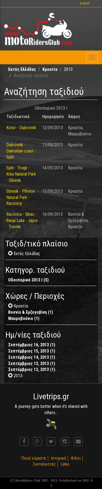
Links (65, 464)
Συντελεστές (44, 464)
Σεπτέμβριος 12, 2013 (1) (31, 369)
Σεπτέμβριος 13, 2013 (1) (31, 363)
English (85, 3)
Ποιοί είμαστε (33, 458)
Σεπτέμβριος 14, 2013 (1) (31, 357)
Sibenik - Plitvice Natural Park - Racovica (20, 197)
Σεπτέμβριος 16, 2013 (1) (31, 344)
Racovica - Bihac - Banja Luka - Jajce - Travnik (22, 220)
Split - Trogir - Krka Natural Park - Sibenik (21, 174)
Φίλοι (76, 458)
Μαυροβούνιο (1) (23, 318)
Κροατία (49, 69)
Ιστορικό (58, 458)
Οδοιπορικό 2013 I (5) (28, 279)
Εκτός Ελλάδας (22, 69)
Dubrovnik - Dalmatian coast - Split (21, 151)
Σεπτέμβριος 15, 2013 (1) (31, 351)
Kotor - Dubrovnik (21, 127)
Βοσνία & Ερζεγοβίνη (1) (30, 312)
